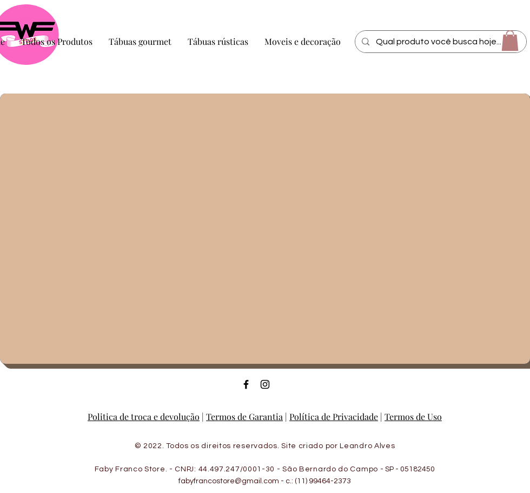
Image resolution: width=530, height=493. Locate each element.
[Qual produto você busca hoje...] (440, 41)
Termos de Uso (413, 416)
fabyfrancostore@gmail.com (228, 481)
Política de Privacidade (333, 416)
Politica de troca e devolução (144, 416)
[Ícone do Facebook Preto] (246, 384)
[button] (510, 40)
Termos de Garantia (244, 416)
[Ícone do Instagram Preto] (265, 384)
